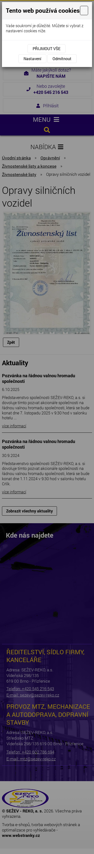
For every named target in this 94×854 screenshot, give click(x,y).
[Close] (84, 10)
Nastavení (32, 58)
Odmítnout (62, 58)
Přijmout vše (46, 48)
